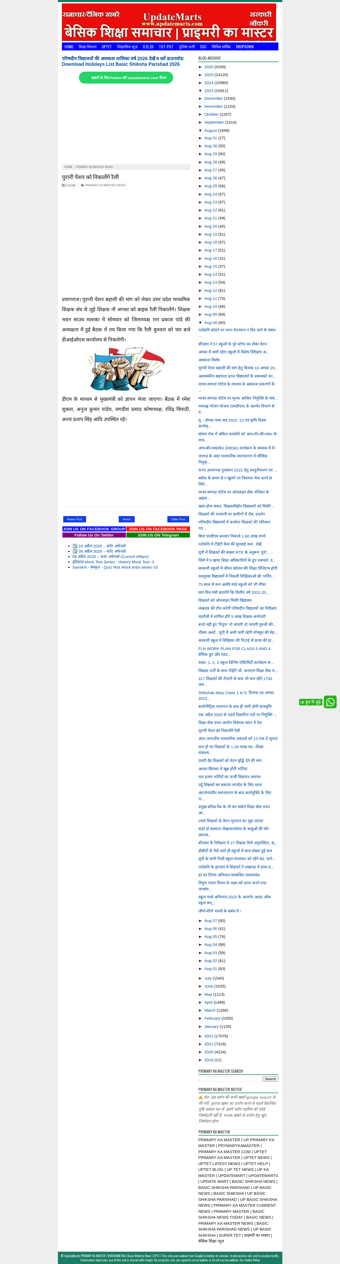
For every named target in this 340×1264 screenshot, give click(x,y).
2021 (210, 1044)
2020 (210, 1052)
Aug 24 (211, 194)
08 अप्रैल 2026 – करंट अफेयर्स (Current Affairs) (111, 556)
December (214, 98)
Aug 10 (211, 306)
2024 (210, 82)
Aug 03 (211, 952)
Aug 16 (211, 258)
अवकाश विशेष (209, 360)
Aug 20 (211, 226)
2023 (210, 90)
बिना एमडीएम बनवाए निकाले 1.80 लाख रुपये (232, 536)
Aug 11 (211, 298)
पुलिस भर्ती (187, 46)
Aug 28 (211, 162)
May (209, 994)
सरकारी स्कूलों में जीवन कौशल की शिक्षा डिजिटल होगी (237, 568)
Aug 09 (211, 314)
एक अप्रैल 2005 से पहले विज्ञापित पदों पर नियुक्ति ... (237, 714)
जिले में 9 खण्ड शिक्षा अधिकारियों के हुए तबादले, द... (237, 560)
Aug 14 (211, 274)
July (209, 978)
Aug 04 (211, 944)
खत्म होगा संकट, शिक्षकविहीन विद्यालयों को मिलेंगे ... (236, 506)
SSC (203, 46)
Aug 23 (211, 202)
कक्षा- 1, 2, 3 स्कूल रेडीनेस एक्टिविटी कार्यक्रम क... (236, 662)
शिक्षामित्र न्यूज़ (127, 46)
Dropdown (245, 46)
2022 (210, 1036)
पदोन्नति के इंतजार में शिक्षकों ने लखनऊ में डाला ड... (236, 867)
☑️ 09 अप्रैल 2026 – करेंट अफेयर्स (99, 551)
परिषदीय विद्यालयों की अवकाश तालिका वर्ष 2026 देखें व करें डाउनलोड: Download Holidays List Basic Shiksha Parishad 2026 (123, 61)
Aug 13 (211, 282)
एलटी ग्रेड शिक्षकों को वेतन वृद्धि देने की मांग (230, 760)
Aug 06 (211, 928)
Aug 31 (211, 138)
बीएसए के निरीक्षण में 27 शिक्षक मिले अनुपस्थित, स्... (238, 843)
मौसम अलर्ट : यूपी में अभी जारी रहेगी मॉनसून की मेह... (238, 632)
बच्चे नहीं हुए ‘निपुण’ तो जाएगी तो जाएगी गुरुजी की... (237, 624)
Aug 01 (211, 968)
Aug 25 (211, 186)
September (215, 122)
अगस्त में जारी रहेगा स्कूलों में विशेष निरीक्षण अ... (233, 352)
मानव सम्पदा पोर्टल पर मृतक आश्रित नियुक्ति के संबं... (238, 398)
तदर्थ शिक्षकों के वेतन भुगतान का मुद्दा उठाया (230, 821)
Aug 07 (211, 920)
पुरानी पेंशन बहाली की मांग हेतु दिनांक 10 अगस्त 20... (238, 368)
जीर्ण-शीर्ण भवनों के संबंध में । (220, 911)
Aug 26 (211, 178)
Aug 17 (211, 250)
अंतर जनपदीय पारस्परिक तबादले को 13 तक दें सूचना (238, 738)
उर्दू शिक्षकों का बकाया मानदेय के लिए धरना (230, 784)
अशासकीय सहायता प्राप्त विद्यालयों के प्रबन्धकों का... (237, 376)
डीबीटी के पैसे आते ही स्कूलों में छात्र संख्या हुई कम (235, 851)
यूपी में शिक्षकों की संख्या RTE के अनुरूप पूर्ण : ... (235, 552)
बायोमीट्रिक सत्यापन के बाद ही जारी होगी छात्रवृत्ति (234, 706)
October (212, 114)
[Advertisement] (126, 124)
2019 (210, 1060)
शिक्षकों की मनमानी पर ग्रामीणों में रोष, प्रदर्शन (231, 514)
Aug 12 (211, 290)
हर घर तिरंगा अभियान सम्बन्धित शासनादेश (229, 875)
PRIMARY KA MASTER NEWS (103, 185)
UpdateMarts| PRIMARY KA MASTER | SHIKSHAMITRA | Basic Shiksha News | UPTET (112, 1256)
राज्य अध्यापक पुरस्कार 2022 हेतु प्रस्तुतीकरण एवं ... (237, 470)
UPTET (107, 46)
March (211, 1010)
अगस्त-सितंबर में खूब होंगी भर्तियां (223, 769)
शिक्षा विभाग (87, 46)
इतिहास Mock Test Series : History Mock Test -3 (113, 562)
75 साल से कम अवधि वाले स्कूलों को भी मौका (232, 584)
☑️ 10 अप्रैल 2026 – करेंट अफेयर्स (99, 546)
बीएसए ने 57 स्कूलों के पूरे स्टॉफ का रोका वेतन (232, 344)
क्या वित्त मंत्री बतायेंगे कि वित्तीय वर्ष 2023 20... (233, 592)
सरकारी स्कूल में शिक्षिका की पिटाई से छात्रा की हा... (236, 640)
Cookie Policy (252, 1260)
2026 (210, 66)
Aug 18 (211, 242)
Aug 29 (211, 153)
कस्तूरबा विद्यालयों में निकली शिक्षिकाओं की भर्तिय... (236, 576)
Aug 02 (211, 960)
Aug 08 (211, 322)
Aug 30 (211, 146)
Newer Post (74, 519)
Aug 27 (211, 170)
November (214, 106)
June (209, 986)
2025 (210, 74)
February (213, 1018)
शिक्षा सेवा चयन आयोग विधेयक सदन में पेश (230, 722)
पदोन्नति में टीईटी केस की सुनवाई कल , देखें (230, 544)
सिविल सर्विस (221, 46)
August (211, 130)
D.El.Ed (148, 46)
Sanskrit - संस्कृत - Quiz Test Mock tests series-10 (115, 567)
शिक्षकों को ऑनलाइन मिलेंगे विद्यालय (225, 600)
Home (69, 46)
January (212, 1026)
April (209, 1002)
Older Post (178, 519)
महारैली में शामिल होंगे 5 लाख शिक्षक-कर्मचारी (232, 616)
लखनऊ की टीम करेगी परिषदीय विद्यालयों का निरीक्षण (237, 608)
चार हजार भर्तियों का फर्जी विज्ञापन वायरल (229, 776)
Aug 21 (211, 218)
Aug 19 (211, 234)
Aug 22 (211, 210)
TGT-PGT (166, 46)
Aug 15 (211, 266)
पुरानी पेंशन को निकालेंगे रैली (90, 176)
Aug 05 (211, 936)
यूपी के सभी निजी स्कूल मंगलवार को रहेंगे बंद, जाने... (237, 858)
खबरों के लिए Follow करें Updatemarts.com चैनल (128, 78)
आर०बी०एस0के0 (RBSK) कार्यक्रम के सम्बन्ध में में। (237, 448)
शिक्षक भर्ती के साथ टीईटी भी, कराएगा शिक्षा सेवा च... (238, 670)
